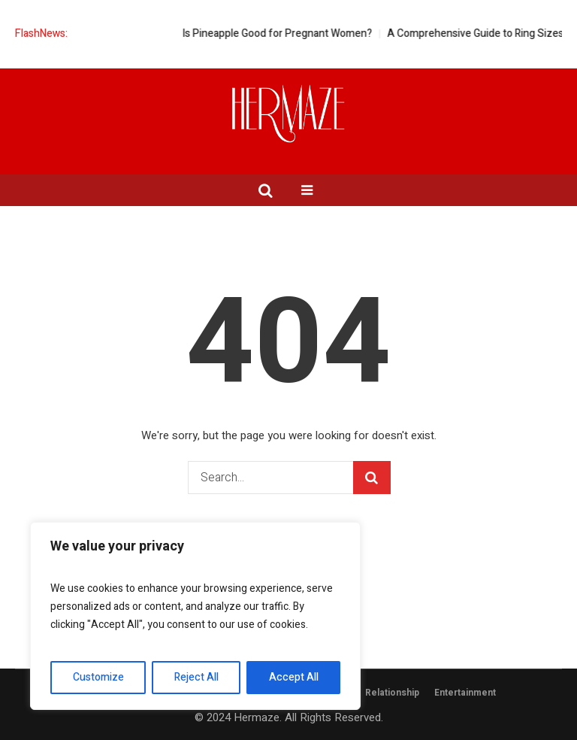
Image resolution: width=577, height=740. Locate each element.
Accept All (294, 677)
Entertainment (465, 692)
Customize (98, 677)
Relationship (392, 692)
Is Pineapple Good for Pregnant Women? (287, 33)
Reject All (196, 677)
